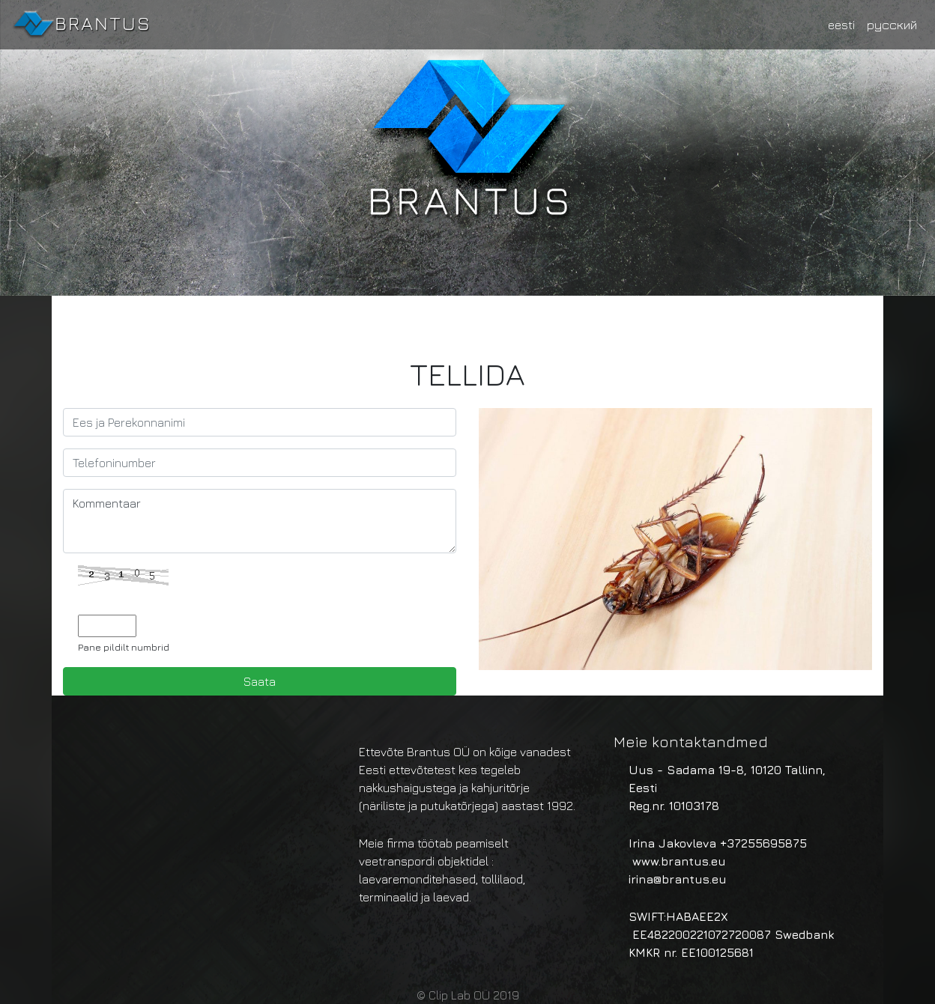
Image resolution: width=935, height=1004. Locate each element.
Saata (259, 681)
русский (892, 24)
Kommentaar (259, 521)
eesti (841, 24)
